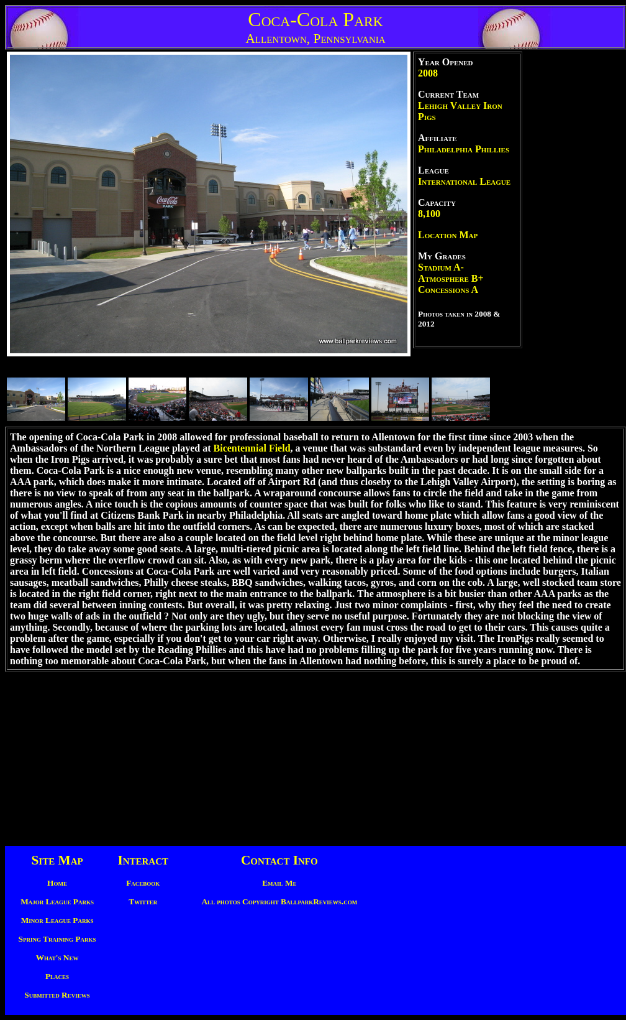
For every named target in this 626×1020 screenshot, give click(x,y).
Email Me (279, 883)
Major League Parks (57, 901)
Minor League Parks (57, 920)
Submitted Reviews (56, 994)
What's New (57, 957)
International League (464, 181)
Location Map (448, 235)
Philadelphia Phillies (463, 149)
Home (57, 883)
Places (57, 976)
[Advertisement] (574, 238)
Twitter (143, 901)
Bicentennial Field (252, 448)
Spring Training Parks (57, 939)
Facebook (143, 883)
